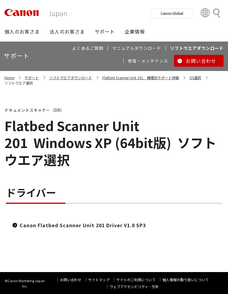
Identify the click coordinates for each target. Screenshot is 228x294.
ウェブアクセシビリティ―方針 (134, 286)
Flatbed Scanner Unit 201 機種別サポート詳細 (140, 77)
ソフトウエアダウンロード (70, 77)
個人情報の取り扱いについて (185, 279)
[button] (22, 31)
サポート (32, 77)
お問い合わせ (70, 279)
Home (9, 77)
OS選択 (195, 77)
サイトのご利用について (136, 279)
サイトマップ (99, 279)
